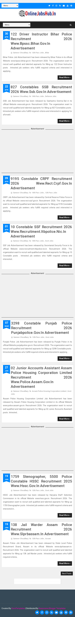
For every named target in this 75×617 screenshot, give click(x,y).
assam (48, 538)
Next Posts (66, 573)
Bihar (47, 53)
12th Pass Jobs (38, 53)
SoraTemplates (18, 608)
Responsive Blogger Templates (52, 608)
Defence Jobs (50, 96)
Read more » (64, 77)
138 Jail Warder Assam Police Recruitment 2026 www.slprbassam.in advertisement (41, 529)
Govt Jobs (49, 241)
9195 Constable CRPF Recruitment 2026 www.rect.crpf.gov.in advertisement (41, 183)
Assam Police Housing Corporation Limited (49, 391)
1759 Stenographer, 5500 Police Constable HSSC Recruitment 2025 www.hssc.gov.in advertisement (41, 481)
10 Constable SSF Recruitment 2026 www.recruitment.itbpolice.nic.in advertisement (41, 231)
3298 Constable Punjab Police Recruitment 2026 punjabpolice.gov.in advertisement (41, 328)
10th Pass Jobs (38, 96)
